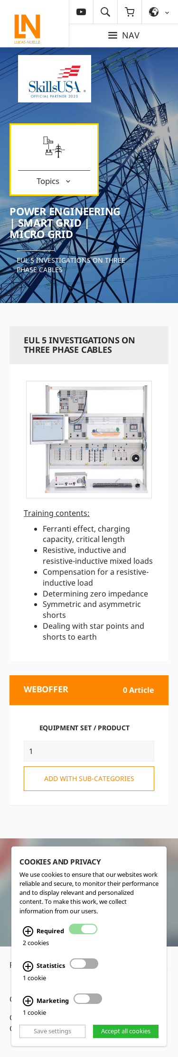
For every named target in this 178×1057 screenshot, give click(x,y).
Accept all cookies (125, 1031)
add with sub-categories (89, 778)
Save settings (52, 1031)
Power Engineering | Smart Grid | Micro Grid (65, 222)
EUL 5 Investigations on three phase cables (71, 265)
